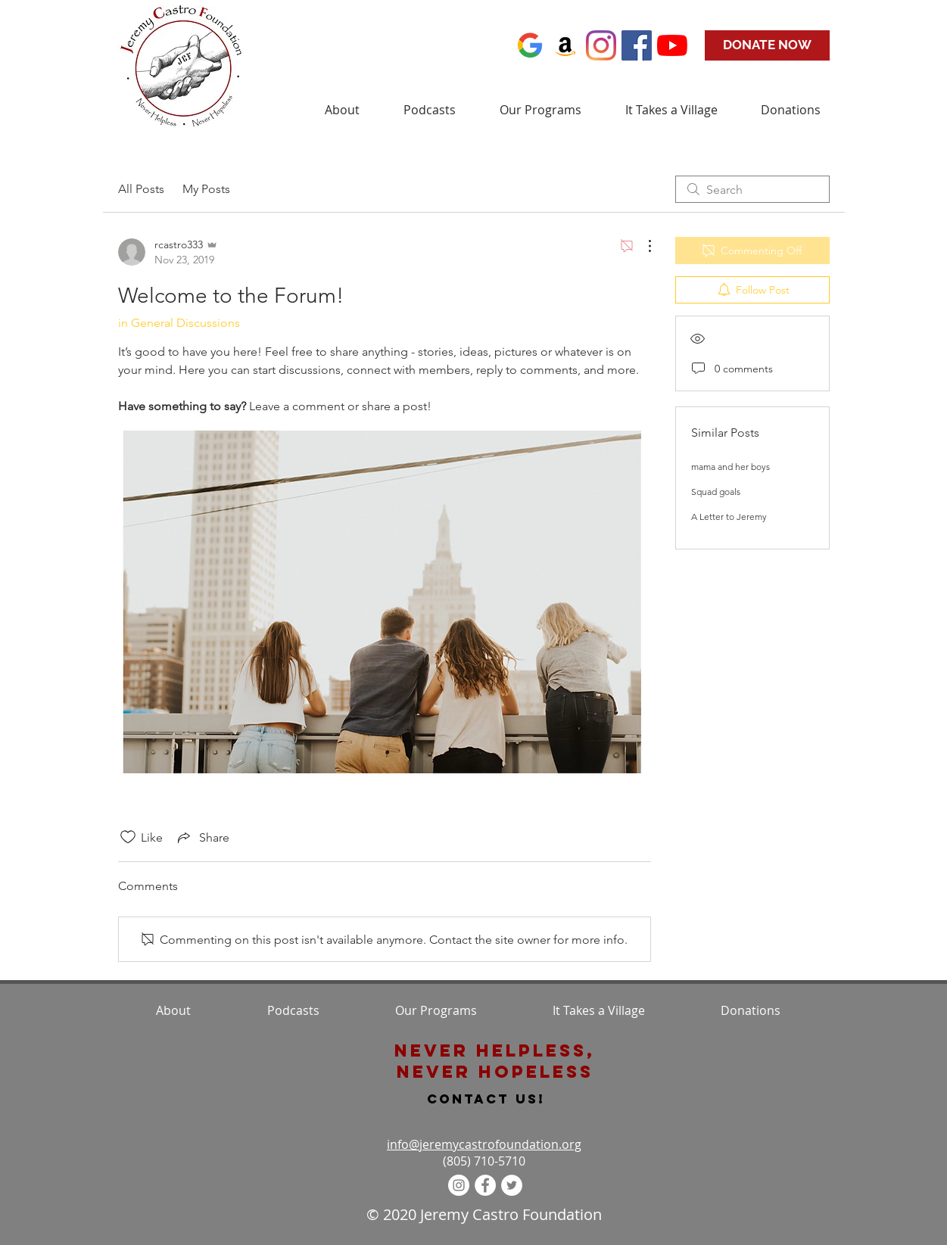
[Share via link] (202, 837)
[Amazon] (565, 45)
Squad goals (715, 491)
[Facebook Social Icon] (636, 45)
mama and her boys (730, 466)
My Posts (206, 189)
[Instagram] (601, 45)
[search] (752, 189)
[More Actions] (642, 246)
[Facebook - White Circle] (485, 1185)
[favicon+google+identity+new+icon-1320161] (530, 45)
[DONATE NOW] (767, 45)
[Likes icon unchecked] (128, 837)
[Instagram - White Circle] (458, 1185)
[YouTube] (672, 45)
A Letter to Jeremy (729, 516)
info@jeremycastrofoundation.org (484, 1144)
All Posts (141, 189)
